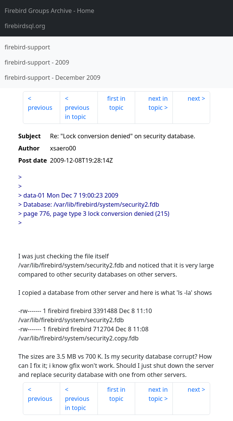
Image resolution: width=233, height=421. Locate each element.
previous (40, 107)
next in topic (158, 103)
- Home (49, 10)
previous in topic (77, 112)
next (194, 98)
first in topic (116, 103)
